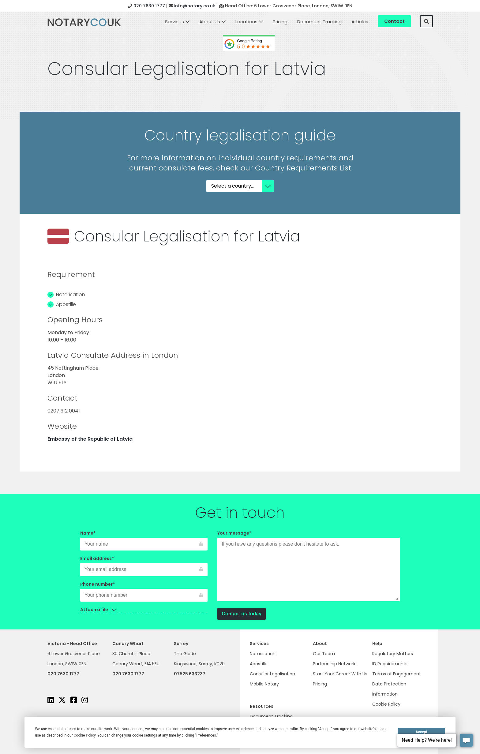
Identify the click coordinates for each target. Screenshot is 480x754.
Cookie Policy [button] (85, 735)
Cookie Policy (386, 704)
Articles (359, 21)
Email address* (144, 564)
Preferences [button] (206, 735)
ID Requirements (389, 664)
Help (377, 643)
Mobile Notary (264, 684)
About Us (209, 21)
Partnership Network (334, 664)
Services (174, 21)
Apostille (259, 664)
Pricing (280, 21)
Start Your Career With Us (340, 674)
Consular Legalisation (272, 674)
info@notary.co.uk (194, 6)
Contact (394, 21)
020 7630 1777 (149, 6)
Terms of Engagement (396, 674)
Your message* (308, 566)
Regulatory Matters (392, 654)
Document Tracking (319, 21)
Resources (261, 706)
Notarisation (263, 654)
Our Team (324, 654)
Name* (144, 538)
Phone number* (144, 589)
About (320, 643)
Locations (246, 21)
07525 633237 (189, 674)
